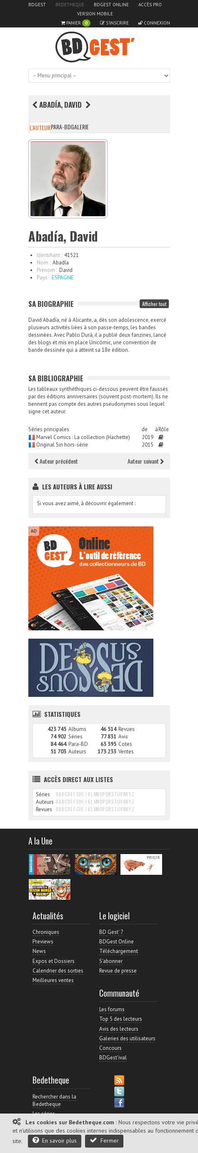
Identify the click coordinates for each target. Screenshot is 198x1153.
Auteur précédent (56, 461)
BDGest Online (111, 4)
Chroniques (46, 932)
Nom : (43, 262)
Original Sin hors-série (62, 444)
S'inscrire (114, 23)
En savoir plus (55, 1140)
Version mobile (95, 14)
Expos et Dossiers (54, 961)
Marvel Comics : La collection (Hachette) (83, 437)
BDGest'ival (113, 1057)
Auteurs (77, 751)
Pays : (43, 277)
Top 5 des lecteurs (120, 1018)
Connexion (154, 23)
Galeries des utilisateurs (127, 1038)
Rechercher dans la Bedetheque (54, 1100)
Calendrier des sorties (58, 970)
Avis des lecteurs (118, 1028)
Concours (110, 1048)
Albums (77, 729)
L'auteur (40, 127)
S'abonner (111, 961)
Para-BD (61, 126)
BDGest (37, 4)
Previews (43, 941)
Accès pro (150, 4)
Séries (75, 736)
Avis (123, 736)
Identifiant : (49, 255)
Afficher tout (154, 303)
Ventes (126, 751)
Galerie (80, 126)
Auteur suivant (146, 461)
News (39, 951)
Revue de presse (118, 970)
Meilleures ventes (53, 980)
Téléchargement (118, 951)
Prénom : (47, 270)
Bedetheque (69, 4)
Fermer (104, 1140)
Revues (126, 729)
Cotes (125, 744)
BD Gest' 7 (111, 932)
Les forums (112, 1009)
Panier (75, 23)
